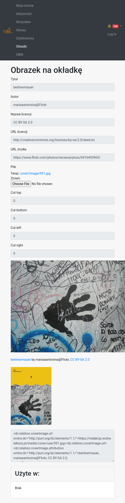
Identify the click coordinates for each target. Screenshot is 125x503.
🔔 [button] (113, 26)
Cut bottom (19, 210)
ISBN (19, 55)
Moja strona (24, 6)
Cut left (16, 228)
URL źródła (18, 149)
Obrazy (21, 30)
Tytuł (14, 79)
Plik (13, 167)
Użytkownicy (25, 38)
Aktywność (24, 14)
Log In (112, 34)
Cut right (17, 245)
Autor (15, 97)
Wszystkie (23, 22)
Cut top (16, 193)
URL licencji (19, 132)
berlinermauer (21, 360)
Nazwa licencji (21, 114)
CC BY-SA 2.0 (79, 360)
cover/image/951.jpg (35, 173)
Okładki (21, 46)
